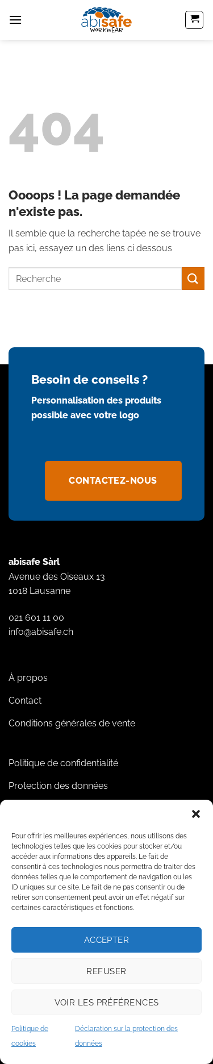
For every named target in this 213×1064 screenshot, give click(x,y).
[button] (196, 814)
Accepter (107, 940)
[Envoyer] (193, 278)
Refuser (106, 971)
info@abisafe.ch (41, 631)
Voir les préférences (107, 1003)
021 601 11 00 (36, 617)
